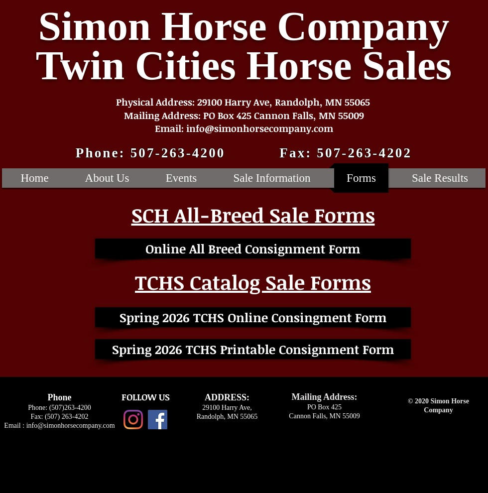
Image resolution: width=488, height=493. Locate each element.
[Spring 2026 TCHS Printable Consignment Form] (253, 349)
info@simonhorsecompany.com (70, 425)
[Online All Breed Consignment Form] (253, 248)
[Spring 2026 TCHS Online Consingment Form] (253, 317)
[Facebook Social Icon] (157, 419)
